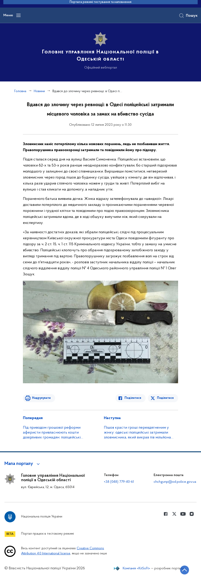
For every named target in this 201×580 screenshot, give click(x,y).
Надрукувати (41, 398)
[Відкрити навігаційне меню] (18, 15)
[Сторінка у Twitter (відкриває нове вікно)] (174, 514)
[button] (22, 463)
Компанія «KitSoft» (136, 568)
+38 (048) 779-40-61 (119, 482)
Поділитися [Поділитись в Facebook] (133, 398)
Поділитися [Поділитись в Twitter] (165, 398)
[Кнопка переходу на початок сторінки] (184, 570)
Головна (20, 91)
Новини (39, 91)
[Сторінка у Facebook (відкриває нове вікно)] (165, 514)
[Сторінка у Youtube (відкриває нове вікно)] (183, 514)
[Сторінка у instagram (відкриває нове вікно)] (191, 514)
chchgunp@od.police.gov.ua (175, 482)
